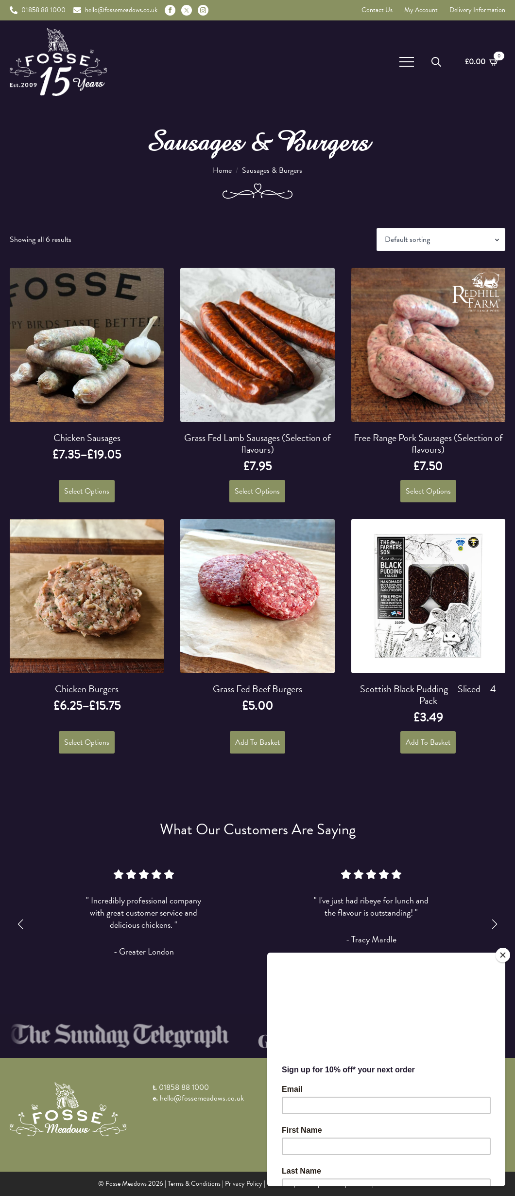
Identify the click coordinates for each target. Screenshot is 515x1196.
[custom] (186, 10)
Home (222, 170)
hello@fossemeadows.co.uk (202, 1098)
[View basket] (482, 61)
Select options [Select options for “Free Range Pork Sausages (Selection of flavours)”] (428, 491)
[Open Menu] (406, 62)
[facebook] (170, 10)
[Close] (503, 955)
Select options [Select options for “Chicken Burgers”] (86, 742)
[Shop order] (441, 239)
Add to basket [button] (257, 742)
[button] (20, 924)
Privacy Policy (243, 1183)
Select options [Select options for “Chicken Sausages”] (86, 491)
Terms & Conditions (194, 1183)
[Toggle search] (436, 61)
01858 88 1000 (184, 1087)
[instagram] (203, 10)
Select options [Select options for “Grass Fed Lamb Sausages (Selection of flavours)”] (257, 491)
